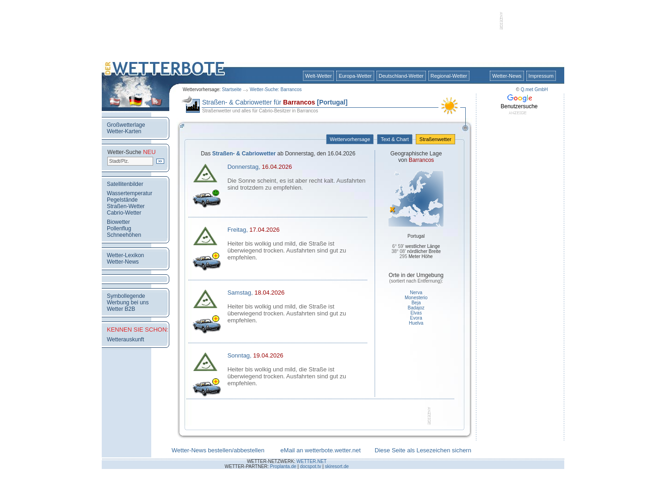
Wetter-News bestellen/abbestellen (218, 450)
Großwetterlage (126, 125)
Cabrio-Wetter (124, 213)
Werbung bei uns (128, 302)
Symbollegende (126, 296)
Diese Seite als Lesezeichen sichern (423, 450)
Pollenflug (119, 228)
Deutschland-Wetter (401, 76)
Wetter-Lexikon (125, 255)
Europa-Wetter (355, 76)
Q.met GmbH (534, 89)
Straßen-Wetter (126, 206)
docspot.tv (310, 466)
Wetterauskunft (125, 339)
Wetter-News (506, 76)
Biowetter (118, 222)
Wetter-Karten (124, 131)
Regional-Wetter (449, 76)
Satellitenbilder (125, 184)
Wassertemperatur (129, 193)
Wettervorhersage (349, 139)
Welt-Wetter (318, 76)
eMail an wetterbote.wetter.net (320, 450)
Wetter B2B (121, 309)
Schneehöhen (124, 235)
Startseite (231, 89)
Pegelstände (122, 200)
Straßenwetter (435, 139)
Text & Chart (394, 139)
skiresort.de (337, 466)
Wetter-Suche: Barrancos (276, 89)
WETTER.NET (311, 461)
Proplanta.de (283, 466)
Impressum (541, 76)
